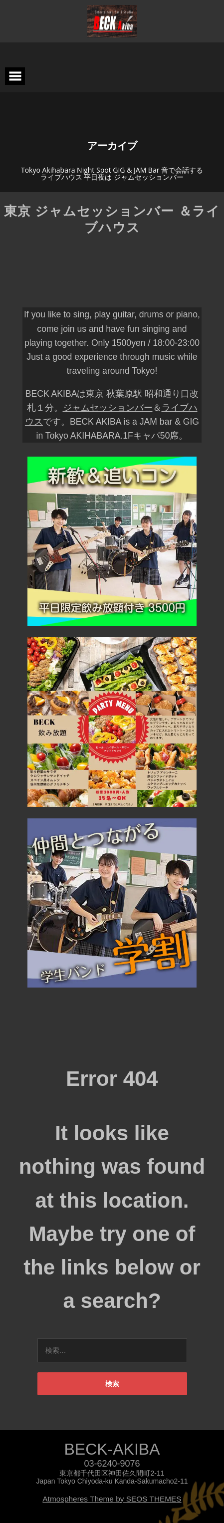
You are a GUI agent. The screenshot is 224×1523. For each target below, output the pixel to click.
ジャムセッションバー (108, 408)
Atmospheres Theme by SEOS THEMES (111, 1499)
